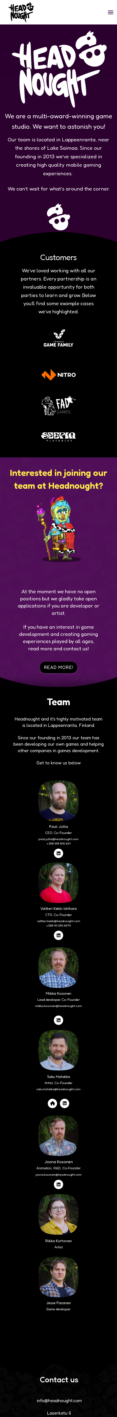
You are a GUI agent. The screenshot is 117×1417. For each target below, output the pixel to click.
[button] (110, 12)
